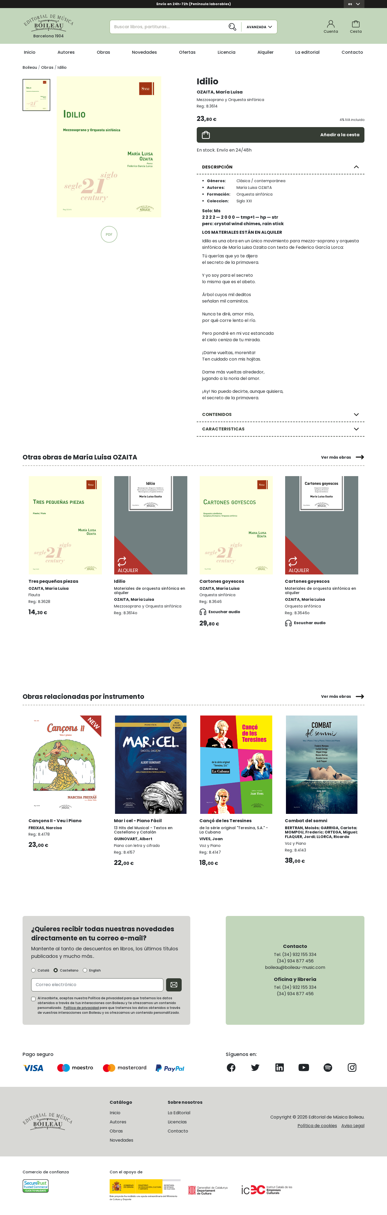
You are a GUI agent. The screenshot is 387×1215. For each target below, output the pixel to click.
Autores (66, 52)
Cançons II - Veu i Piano (55, 819)
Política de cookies (317, 1127)
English (95, 972)
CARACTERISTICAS (223, 429)
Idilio (120, 580)
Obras (103, 52)
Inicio (29, 52)
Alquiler (265, 52)
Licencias (177, 1123)
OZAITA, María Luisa (220, 92)
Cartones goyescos (222, 580)
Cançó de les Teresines (226, 819)
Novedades (144, 52)
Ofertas (187, 52)
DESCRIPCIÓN (217, 167)
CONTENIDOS (217, 414)
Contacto (352, 52)
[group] (109, 146)
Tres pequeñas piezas (54, 580)
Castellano (69, 972)
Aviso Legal (352, 1127)
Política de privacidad (81, 1009)
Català (43, 972)
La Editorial (179, 1114)
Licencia (226, 52)
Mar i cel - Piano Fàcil (138, 819)
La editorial (307, 52)
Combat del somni (306, 819)
